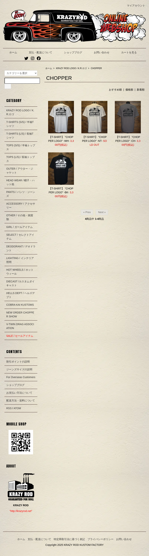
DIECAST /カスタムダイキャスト (20, 283)
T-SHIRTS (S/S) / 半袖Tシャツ (20, 124)
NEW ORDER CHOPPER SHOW (20, 314)
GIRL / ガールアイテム (19, 227)
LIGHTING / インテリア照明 (20, 260)
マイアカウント (134, 5)
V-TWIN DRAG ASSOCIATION (20, 326)
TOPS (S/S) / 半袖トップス (20, 147)
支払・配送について (37, 52)
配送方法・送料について (20, 400)
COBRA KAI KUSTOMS (20, 304)
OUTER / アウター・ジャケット (19, 170)
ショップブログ (70, 52)
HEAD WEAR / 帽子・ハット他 (20, 182)
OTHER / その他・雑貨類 (19, 217)
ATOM (17, 408)
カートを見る (126, 52)
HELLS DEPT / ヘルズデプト (20, 295)
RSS (9, 408)
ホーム (10, 52)
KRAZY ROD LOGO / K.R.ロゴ (71, 68)
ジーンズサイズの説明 (19, 369)
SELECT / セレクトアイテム (20, 236)
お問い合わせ (98, 52)
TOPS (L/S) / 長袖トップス (20, 159)
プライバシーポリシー (101, 539)
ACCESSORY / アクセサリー (20, 205)
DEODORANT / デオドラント (20, 248)
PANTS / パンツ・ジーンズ (20, 194)
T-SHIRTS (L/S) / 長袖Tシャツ (19, 135)
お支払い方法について (19, 392)
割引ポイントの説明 (18, 361)
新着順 (141, 89)
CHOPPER (96, 68)
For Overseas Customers (20, 377)
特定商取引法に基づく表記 (69, 539)
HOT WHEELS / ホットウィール (19, 271)
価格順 (129, 89)
